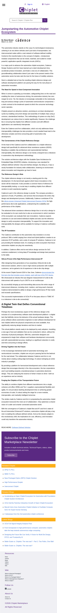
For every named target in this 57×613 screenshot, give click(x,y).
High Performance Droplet (13, 482)
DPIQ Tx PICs (9, 470)
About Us (7, 597)
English (46, 4)
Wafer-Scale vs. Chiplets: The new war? (18, 545)
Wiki (6, 565)
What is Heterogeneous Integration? (14, 579)
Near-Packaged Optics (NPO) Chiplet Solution (20, 478)
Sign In (28, 4)
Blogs (6, 560)
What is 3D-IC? (9, 575)
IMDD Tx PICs (9, 474)
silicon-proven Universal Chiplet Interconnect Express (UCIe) (25, 201)
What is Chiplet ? (9, 580)
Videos (6, 562)
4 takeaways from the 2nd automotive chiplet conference (24, 514)
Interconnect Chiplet (11, 486)
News (6, 557)
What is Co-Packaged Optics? (13, 577)
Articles (7, 558)
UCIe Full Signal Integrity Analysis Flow (18, 523)
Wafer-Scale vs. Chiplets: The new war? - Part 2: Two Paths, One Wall (29, 541)
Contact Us (8, 598)
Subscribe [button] (10, 455)
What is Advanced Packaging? (13, 573)
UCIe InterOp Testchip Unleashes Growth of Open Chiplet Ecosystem (28, 503)
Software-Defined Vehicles (21, 427)
